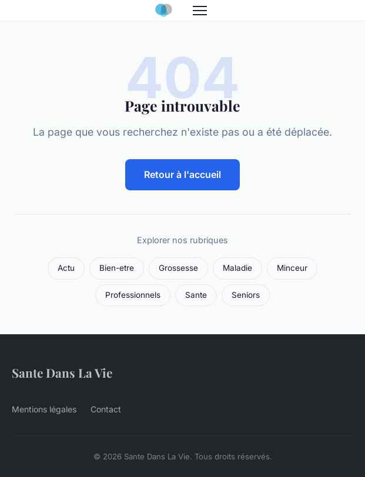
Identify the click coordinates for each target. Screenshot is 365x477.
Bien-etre (116, 268)
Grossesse (178, 268)
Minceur (292, 268)
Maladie (237, 268)
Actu (66, 268)
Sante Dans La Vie (62, 372)
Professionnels (132, 295)
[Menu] (200, 10)
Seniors (246, 295)
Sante (196, 295)
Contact (106, 409)
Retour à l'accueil (182, 174)
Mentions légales (44, 409)
